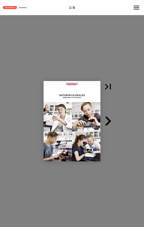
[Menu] (136, 7)
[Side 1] (72, 7)
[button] (108, 86)
